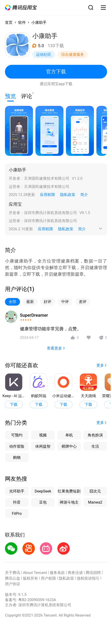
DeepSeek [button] (43, 491)
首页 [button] (9, 22)
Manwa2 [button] (95, 502)
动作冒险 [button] (16, 446)
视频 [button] (43, 435)
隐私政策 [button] (67, 194)
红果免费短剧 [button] (69, 491)
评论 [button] (26, 95)
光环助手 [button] (16, 491)
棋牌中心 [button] (69, 446)
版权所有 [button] (30, 578)
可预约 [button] (16, 435)
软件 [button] (22, 22)
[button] (21, 8)
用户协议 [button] (12, 584)
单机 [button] (69, 435)
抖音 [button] (17, 502)
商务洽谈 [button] (75, 572)
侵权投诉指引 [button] (88, 578)
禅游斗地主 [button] (69, 502)
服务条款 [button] (57, 572)
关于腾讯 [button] (12, 572)
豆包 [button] (43, 502)
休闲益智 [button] (42, 446)
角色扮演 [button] (95, 435)
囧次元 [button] (95, 491)
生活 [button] (95, 446)
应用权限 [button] (47, 194)
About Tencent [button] (35, 572)
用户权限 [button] (48, 578)
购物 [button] (17, 457)
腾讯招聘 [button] (93, 572)
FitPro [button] (17, 513)
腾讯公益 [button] (12, 578)
